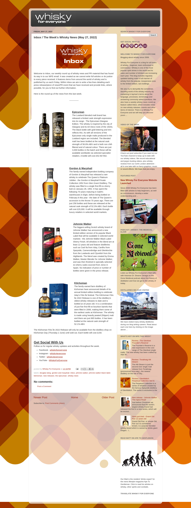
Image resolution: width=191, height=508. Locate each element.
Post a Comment (44, 386)
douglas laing (45, 373)
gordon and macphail (60, 373)
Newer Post (40, 397)
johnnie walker (82, 373)
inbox (72, 373)
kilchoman (38, 376)
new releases (48, 376)
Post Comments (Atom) (55, 403)
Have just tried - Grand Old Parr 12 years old (143, 417)
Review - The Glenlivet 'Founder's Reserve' (141, 342)
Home (74, 397)
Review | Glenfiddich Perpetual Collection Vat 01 (143, 380)
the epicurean (61, 376)
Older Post (108, 397)
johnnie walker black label (99, 373)
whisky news (73, 376)
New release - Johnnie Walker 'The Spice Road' (144, 398)
